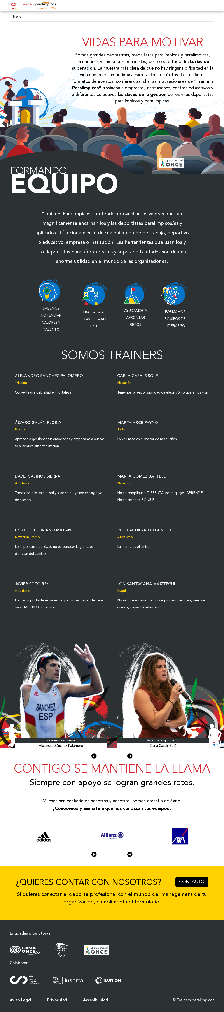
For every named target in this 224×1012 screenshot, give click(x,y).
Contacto (193, 881)
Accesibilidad (95, 1000)
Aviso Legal (20, 1000)
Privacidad (57, 1000)
